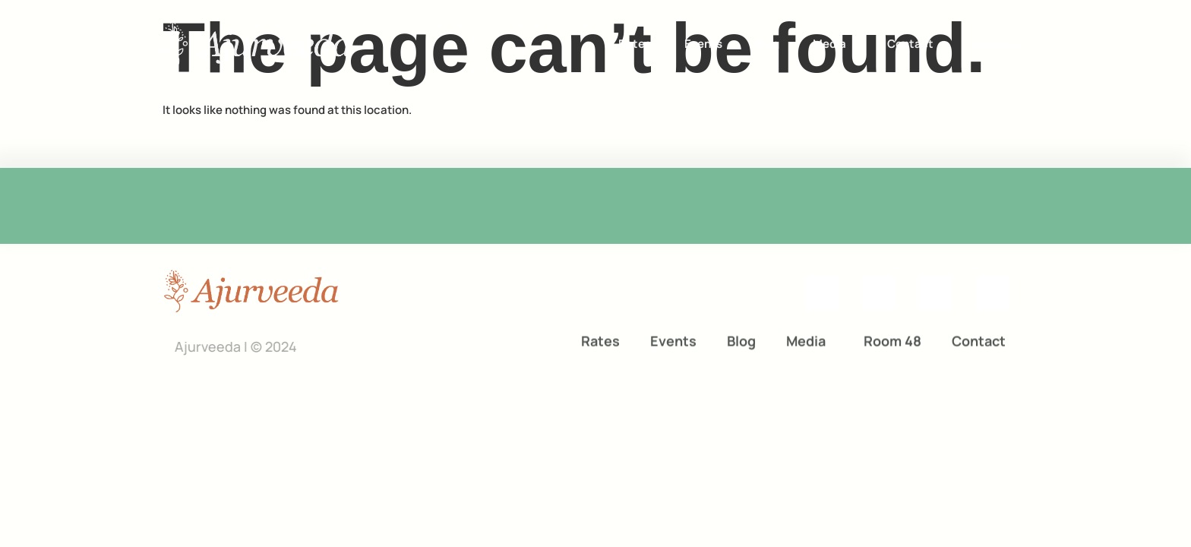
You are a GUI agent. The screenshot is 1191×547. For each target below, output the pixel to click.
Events (703, 43)
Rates (634, 43)
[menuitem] (996, 43)
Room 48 (892, 340)
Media (833, 43)
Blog (767, 43)
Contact (910, 43)
